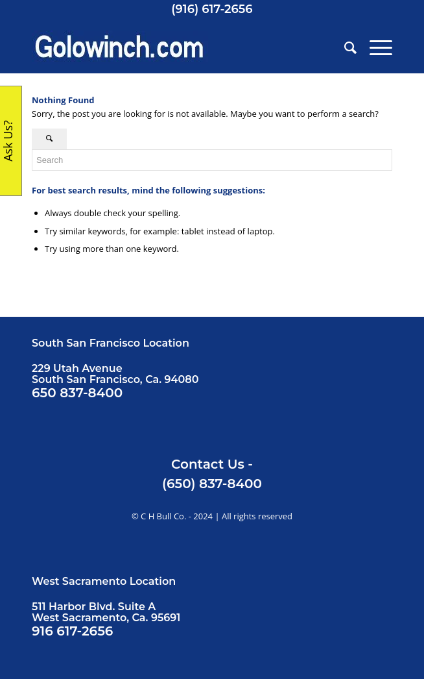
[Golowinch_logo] (176, 47)
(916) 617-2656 (211, 9)
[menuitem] (344, 47)
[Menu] (374, 47)
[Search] (344, 47)
